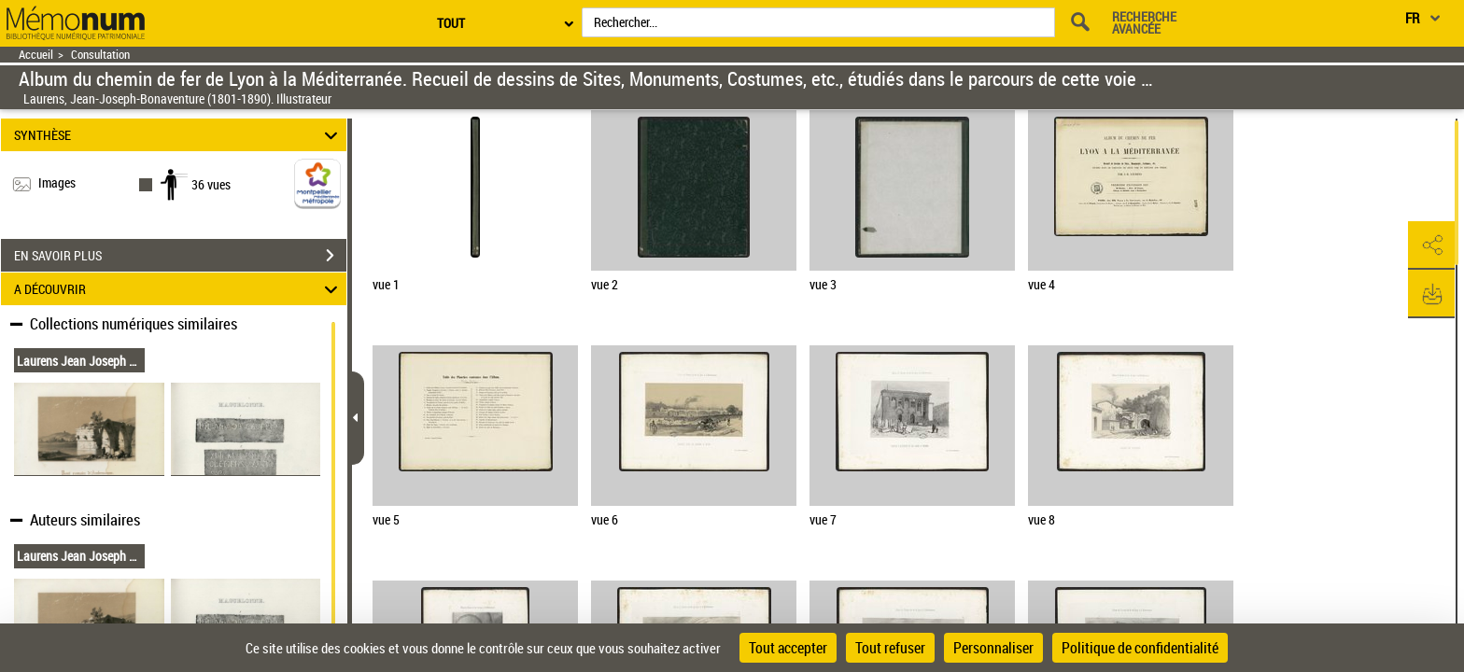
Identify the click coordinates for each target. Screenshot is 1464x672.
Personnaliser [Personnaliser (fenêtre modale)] (993, 647)
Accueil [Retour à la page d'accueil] (36, 55)
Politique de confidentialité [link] (1140, 647)
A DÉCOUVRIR (179, 289)
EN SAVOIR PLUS (180, 256)
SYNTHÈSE (179, 135)
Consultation (100, 55)
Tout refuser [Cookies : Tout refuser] (890, 647)
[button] (1431, 245)
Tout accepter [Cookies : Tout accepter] (788, 647)
